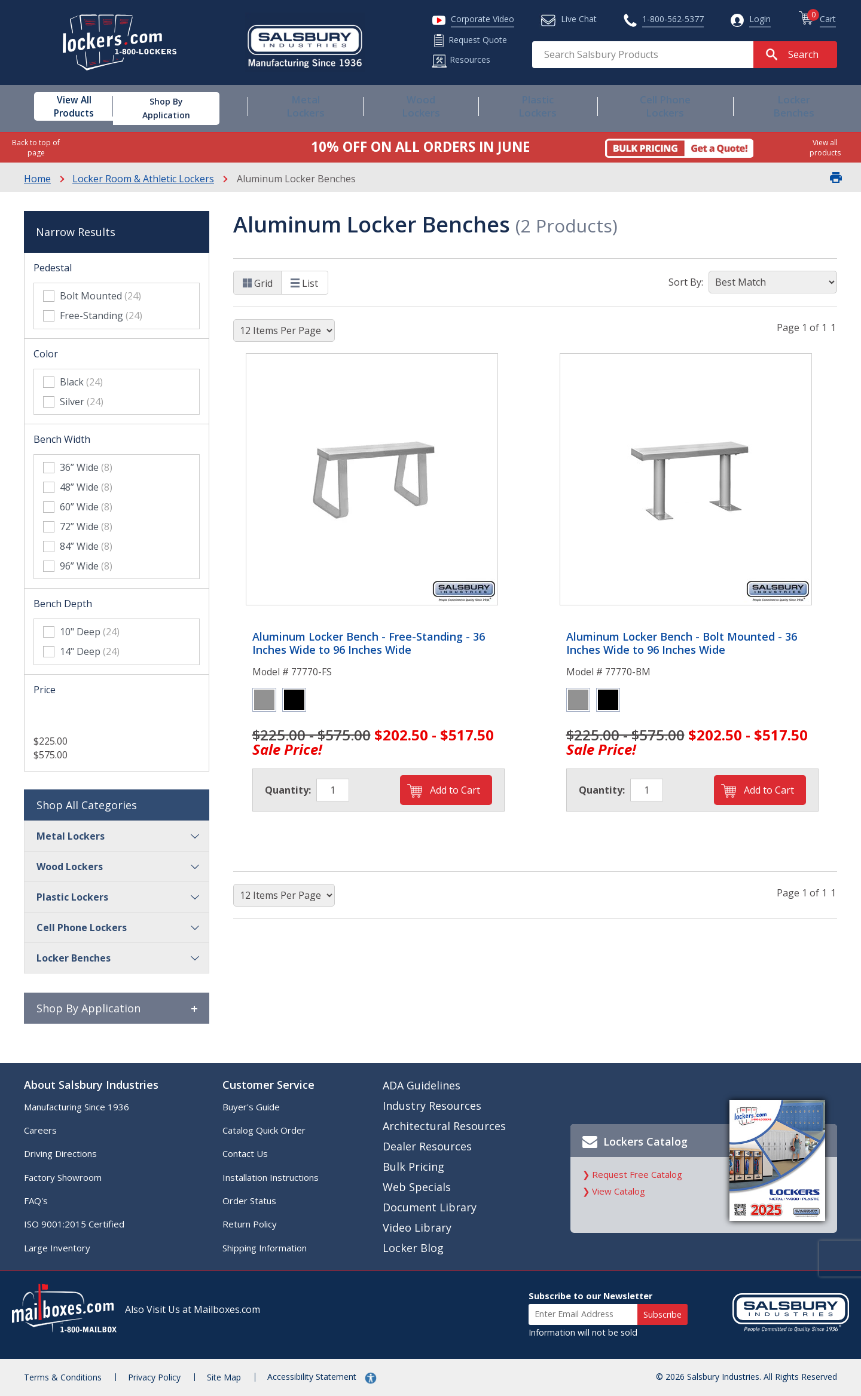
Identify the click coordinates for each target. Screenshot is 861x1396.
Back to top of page (36, 147)
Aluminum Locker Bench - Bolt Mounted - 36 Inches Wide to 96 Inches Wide (681, 643)
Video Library (417, 1227)
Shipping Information (264, 1248)
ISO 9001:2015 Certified (74, 1224)
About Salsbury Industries (91, 1084)
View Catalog (618, 1191)
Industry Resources (432, 1105)
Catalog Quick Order (264, 1130)
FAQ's (36, 1201)
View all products (825, 147)
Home (37, 178)
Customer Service (268, 1084)
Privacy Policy (154, 1377)
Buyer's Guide (251, 1107)
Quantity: (288, 790)
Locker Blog (413, 1248)
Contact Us (245, 1153)
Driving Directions (60, 1153)
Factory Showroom (63, 1177)
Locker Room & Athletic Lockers (143, 178)
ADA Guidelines (421, 1085)
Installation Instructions (270, 1177)
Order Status (249, 1201)
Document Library (430, 1207)
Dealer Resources (427, 1146)
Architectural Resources (444, 1126)
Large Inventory (57, 1248)
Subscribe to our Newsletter (590, 1296)
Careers (40, 1130)
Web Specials (417, 1187)
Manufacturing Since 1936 (76, 1107)
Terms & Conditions (63, 1377)
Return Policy (249, 1224)
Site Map (224, 1377)
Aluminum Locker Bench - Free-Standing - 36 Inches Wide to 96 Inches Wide (368, 643)
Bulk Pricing (413, 1166)
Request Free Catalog (637, 1174)
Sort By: (685, 282)
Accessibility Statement (313, 1376)
